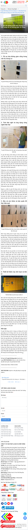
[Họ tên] (14, 410)
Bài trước (11, 381)
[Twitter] (5, 503)
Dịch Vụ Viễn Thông (19, 429)
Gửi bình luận (6, 419)
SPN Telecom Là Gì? (19, 435)
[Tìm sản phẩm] (13, 5)
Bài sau (17, 381)
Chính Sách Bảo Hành (6, 433)
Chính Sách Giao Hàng (6, 431)
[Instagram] (11, 503)
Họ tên (3, 408)
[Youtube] (8, 503)
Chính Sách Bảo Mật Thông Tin (7, 436)
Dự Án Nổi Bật (18, 431)
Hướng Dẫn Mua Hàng (6, 429)
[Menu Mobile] (1, 2)
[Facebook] (2, 503)
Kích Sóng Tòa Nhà (19, 427)
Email (2, 413)
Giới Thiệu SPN (4, 427)
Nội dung (3, 395)
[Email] (14, 416)
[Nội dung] (14, 401)
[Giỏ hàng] (26, 2)
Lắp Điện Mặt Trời (18, 433)
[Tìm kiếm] (25, 5)
